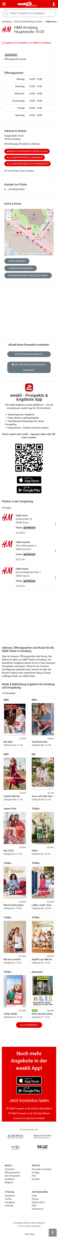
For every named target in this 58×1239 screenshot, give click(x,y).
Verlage (36, 1172)
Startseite (10, 1169)
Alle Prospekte (29, 1025)
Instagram (10, 1202)
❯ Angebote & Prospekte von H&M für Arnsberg (26, 42)
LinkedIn (9, 1205)
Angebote (10, 1179)
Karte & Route (12, 203)
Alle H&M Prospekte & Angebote (24, 157)
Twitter (8, 1199)
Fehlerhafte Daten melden (19, 170)
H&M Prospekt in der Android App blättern (29, 1108)
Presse (35, 1199)
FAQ (34, 1175)
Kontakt (36, 1179)
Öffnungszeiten (12, 1172)
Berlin (34, 5)
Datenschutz (38, 1202)
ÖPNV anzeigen (17, 261)
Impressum (37, 1208)
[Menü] (4, 4)
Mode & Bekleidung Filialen (28, 21)
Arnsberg (6, 21)
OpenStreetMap (37, 254)
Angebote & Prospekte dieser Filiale (27, 151)
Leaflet (24, 254)
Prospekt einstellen (42, 1169)
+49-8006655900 (14, 189)
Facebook (10, 1195)
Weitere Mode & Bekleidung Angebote (28, 367)
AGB (34, 1205)
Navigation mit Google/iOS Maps (28, 275)
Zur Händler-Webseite (29, 354)
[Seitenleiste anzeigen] (52, 1232)
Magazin (9, 1182)
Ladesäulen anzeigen (21, 268)
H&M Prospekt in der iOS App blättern (29, 1113)
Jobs (34, 1195)
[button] (49, 213)
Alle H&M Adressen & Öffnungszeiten (27, 163)
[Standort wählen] (53, 4)
